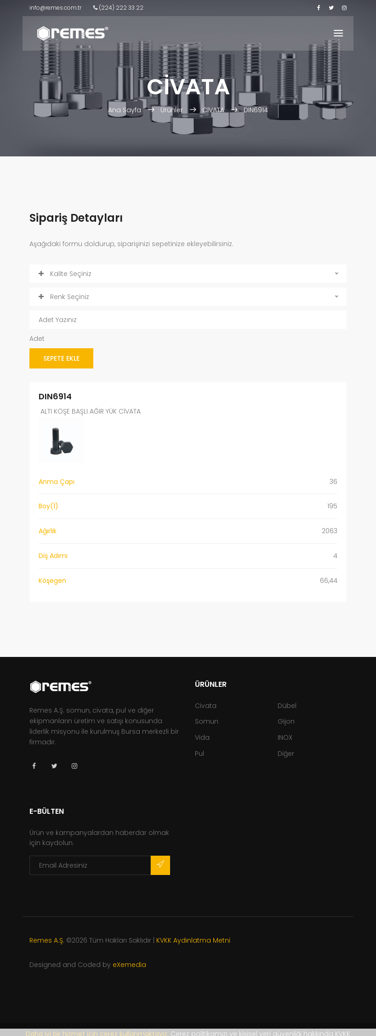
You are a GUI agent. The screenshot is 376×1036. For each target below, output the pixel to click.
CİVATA (213, 110)
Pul (199, 753)
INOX (285, 737)
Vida (202, 737)
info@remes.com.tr (55, 8)
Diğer (286, 753)
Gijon (286, 721)
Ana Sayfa (125, 110)
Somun (206, 721)
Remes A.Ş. (46, 940)
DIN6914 (256, 110)
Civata (205, 705)
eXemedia (129, 964)
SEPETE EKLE (61, 358)
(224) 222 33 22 (118, 8)
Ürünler (171, 110)
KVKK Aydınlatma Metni (193, 940)
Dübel (287, 705)
